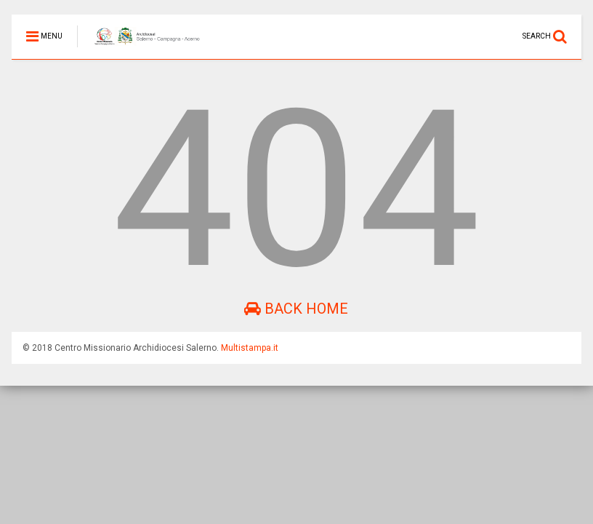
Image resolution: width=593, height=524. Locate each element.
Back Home (296, 308)
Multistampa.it (249, 348)
